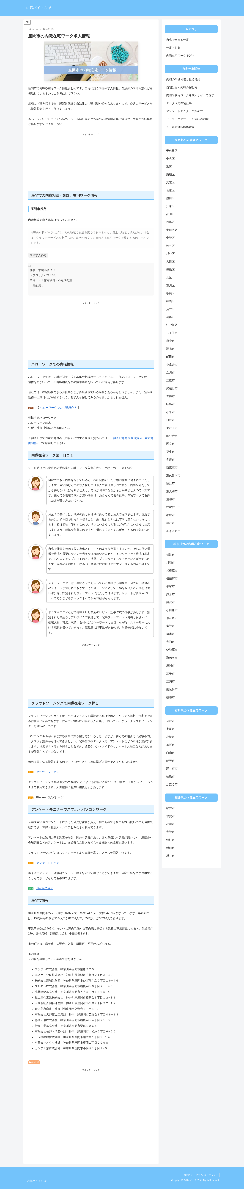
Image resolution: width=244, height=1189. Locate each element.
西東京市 (172, 467)
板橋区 (170, 293)
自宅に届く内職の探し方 (181, 87)
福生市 (170, 451)
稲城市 (170, 515)
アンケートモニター (49, 863)
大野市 (170, 831)
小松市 (170, 736)
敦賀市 (170, 816)
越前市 (170, 847)
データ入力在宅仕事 (179, 103)
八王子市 (172, 333)
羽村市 (170, 523)
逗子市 (170, 673)
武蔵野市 (172, 388)
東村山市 (172, 428)
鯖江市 (170, 839)
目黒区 (170, 222)
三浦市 (170, 681)
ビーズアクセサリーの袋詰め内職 (187, 119)
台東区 (170, 190)
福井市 (170, 808)
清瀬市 (170, 499)
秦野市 (170, 626)
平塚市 (170, 586)
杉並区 (170, 253)
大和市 (170, 641)
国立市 (170, 443)
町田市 (170, 356)
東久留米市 (173, 475)
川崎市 (170, 562)
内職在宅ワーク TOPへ (180, 55)
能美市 (170, 760)
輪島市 (170, 776)
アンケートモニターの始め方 (184, 111)
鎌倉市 (170, 594)
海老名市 (172, 657)
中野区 (170, 237)
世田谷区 (172, 230)
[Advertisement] (91, 164)
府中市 (170, 340)
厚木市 (170, 634)
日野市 (170, 420)
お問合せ (188, 1175)
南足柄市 (172, 689)
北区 (169, 277)
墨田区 (170, 198)
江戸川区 (172, 324)
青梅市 (170, 396)
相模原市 (172, 570)
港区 (169, 166)
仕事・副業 (173, 47)
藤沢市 (170, 602)
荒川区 (170, 285)
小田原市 (172, 610)
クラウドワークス (47, 772)
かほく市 (172, 784)
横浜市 (170, 554)
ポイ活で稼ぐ (44, 888)
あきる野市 (173, 531)
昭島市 (170, 404)
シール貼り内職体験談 (180, 127)
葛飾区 (170, 317)
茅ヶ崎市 (172, 618)
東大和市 (172, 491)
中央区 (170, 158)
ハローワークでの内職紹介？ (58, 407)
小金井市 (172, 364)
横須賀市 (172, 578)
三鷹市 (170, 380)
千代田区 (172, 150)
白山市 (170, 752)
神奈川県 (34, 1062)
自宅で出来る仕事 (177, 39)
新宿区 (170, 174)
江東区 (170, 206)
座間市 (170, 665)
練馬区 (170, 301)
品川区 (170, 214)
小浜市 (170, 824)
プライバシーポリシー (207, 1175)
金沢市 (170, 721)
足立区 (170, 309)
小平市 (170, 412)
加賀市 (170, 744)
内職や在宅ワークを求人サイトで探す (190, 95)
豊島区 (170, 269)
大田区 (170, 261)
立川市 (170, 372)
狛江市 (170, 483)
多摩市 (170, 459)
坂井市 (170, 855)
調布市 (170, 348)
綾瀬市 (170, 697)
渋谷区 (170, 245)
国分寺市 (172, 435)
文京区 (170, 182)
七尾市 (170, 728)
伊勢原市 (172, 649)
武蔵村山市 (173, 507)
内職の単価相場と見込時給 (183, 79)
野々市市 (172, 768)
